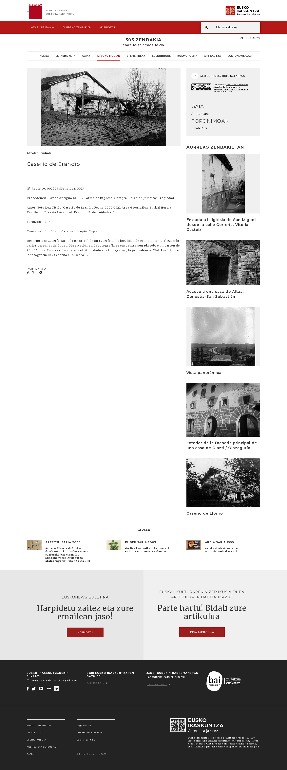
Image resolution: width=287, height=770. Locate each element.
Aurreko (77, 27)
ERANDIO (199, 128)
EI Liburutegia (36, 740)
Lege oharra (84, 725)
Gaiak (86, 56)
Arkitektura (200, 114)
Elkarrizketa (65, 56)
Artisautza (212, 56)
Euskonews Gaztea (242, 56)
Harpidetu (107, 27)
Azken (42, 27)
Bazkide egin (97, 683)
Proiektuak (34, 732)
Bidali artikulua (202, 632)
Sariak (31, 754)
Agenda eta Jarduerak (42, 747)
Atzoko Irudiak (108, 56)
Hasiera (43, 56)
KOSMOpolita (187, 56)
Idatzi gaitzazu (158, 684)
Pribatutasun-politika (90, 732)
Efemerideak (136, 56)
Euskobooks (161, 56)
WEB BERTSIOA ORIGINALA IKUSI (218, 76)
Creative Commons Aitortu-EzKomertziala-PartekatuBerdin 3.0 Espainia (231, 86)
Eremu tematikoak (39, 725)
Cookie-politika (86, 740)
